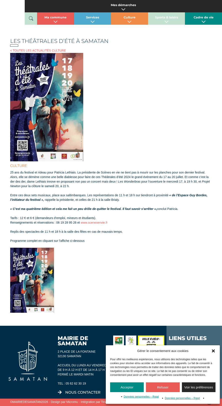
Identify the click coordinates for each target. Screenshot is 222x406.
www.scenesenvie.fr (94, 222)
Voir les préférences (198, 387)
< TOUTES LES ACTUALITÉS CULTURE (38, 50)
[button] (213, 351)
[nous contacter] (60, 392)
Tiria (104, 402)
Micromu (72, 402)
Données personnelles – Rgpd (141, 396)
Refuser (163, 387)
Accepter (127, 387)
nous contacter (82, 392)
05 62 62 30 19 (76, 383)
